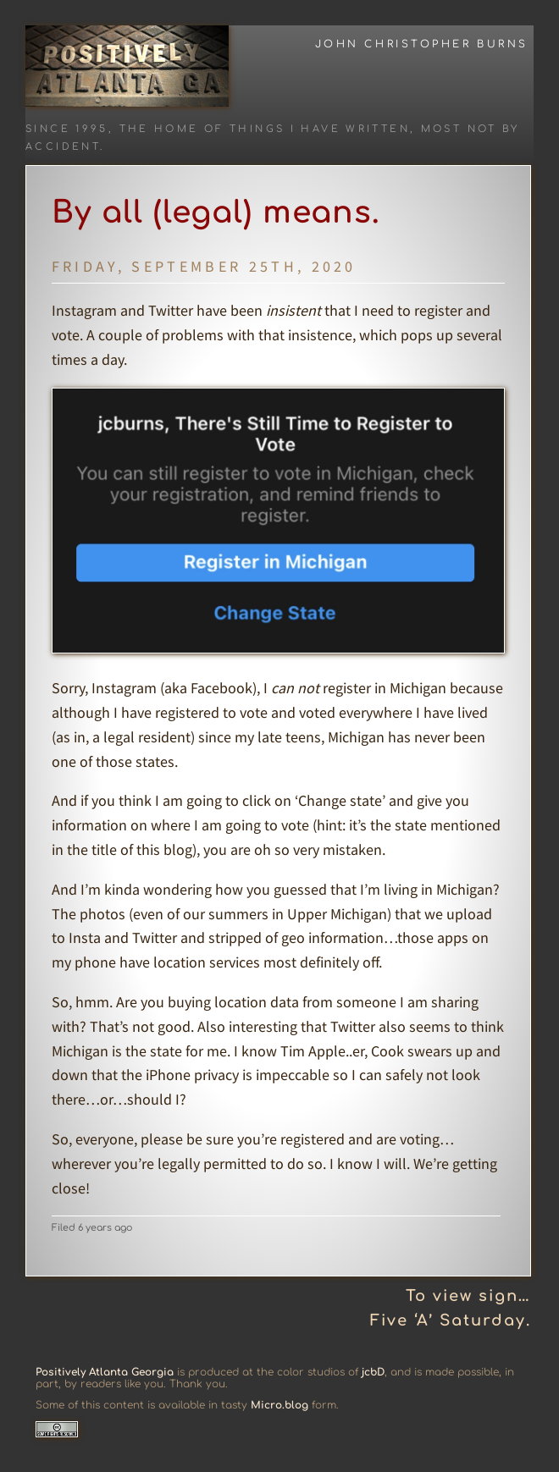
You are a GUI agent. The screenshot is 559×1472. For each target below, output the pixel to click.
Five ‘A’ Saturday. (450, 1320)
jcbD (373, 1372)
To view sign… (468, 1295)
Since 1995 (66, 129)
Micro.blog (279, 1405)
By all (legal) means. (216, 212)
